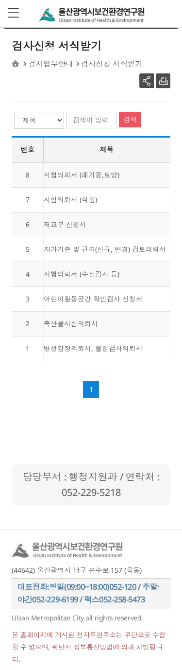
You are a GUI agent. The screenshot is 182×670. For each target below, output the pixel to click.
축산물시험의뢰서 (71, 323)
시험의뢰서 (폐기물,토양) (81, 174)
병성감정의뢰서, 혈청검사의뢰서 (93, 348)
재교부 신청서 (65, 224)
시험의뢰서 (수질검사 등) (81, 274)
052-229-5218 (91, 492)
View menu (14, 13)
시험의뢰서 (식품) (70, 199)
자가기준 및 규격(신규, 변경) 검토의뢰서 (105, 249)
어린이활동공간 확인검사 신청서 (93, 298)
